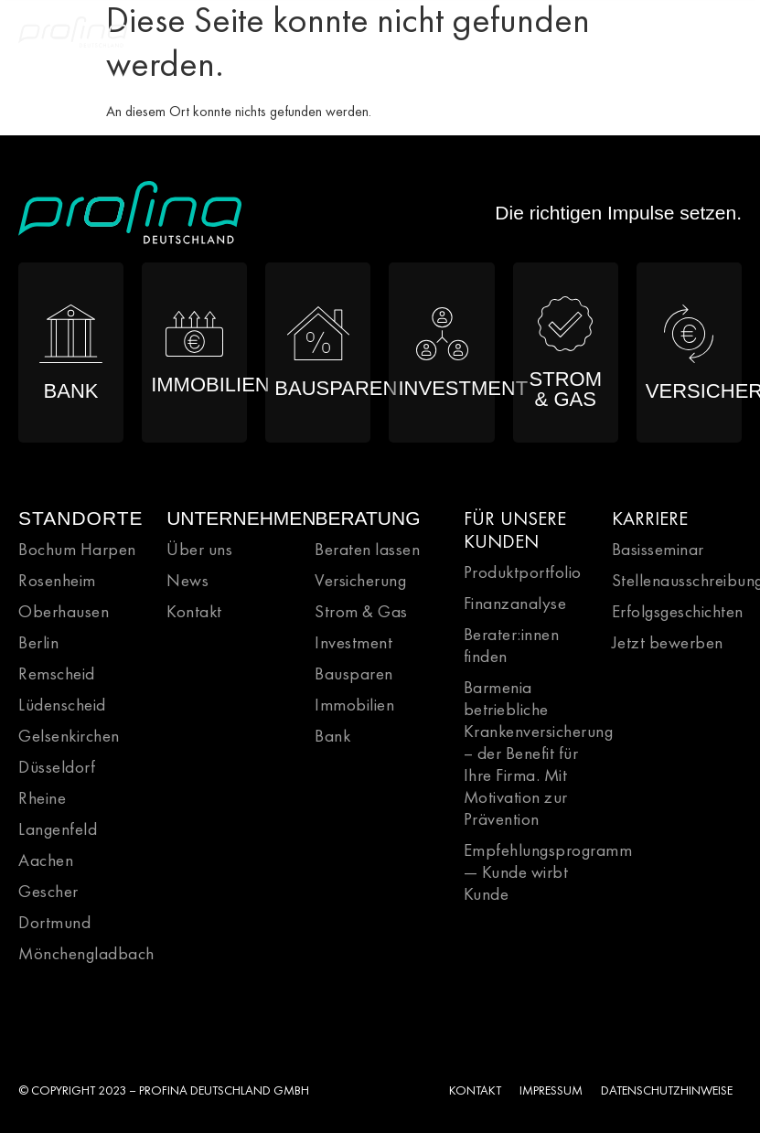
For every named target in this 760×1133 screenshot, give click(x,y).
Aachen (45, 860)
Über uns (199, 549)
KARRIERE (650, 518)
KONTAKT (475, 1090)
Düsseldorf (56, 766)
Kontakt (194, 611)
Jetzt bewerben (667, 642)
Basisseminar (658, 549)
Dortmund (54, 922)
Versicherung (360, 580)
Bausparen (354, 673)
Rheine (42, 797)
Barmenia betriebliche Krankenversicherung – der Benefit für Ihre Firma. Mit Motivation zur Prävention (539, 753)
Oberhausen (63, 611)
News (187, 580)
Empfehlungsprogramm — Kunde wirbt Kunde (548, 872)
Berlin (38, 642)
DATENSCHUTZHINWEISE (667, 1090)
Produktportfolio (523, 572)
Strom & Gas (361, 611)
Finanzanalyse (515, 603)
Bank (332, 735)
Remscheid (56, 673)
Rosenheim (57, 580)
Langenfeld (57, 829)
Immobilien (354, 704)
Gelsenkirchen (69, 735)
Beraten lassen (367, 549)
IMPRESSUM (551, 1090)
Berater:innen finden (512, 645)
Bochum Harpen (77, 549)
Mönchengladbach (86, 953)
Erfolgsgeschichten (678, 611)
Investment (353, 642)
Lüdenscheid (62, 704)
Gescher (48, 891)
